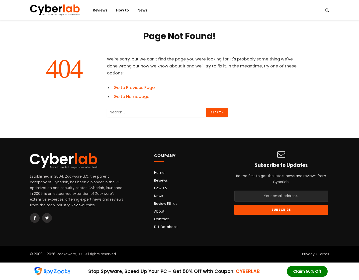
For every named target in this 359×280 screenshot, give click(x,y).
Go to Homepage (132, 96)
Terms (323, 254)
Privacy (308, 254)
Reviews (100, 9)
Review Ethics (83, 205)
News (142, 9)
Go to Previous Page (134, 87)
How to (122, 9)
